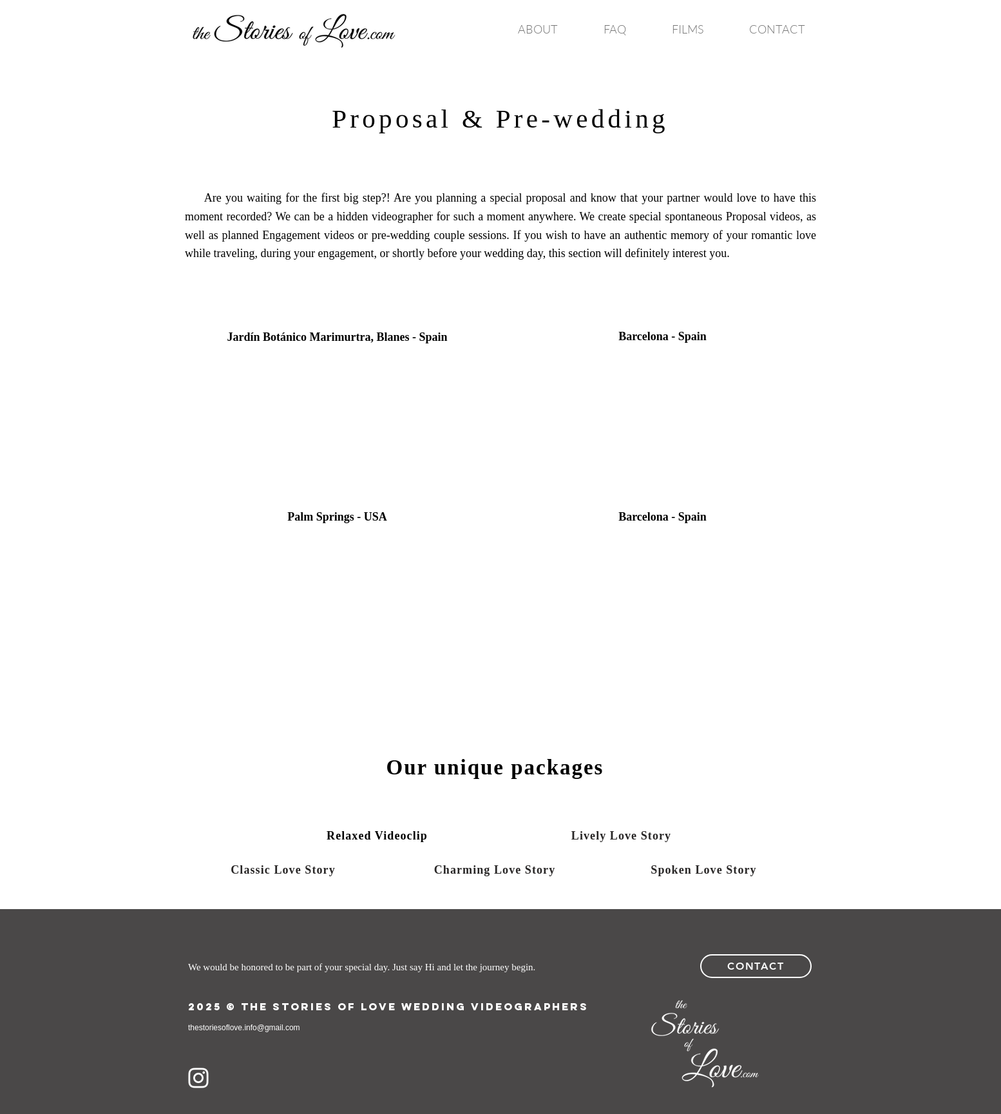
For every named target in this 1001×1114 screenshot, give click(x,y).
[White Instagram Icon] (198, 1077)
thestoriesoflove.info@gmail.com (244, 1027)
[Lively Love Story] (621, 835)
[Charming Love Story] (495, 869)
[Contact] (756, 966)
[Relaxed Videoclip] (377, 835)
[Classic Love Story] (283, 869)
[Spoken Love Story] (703, 869)
